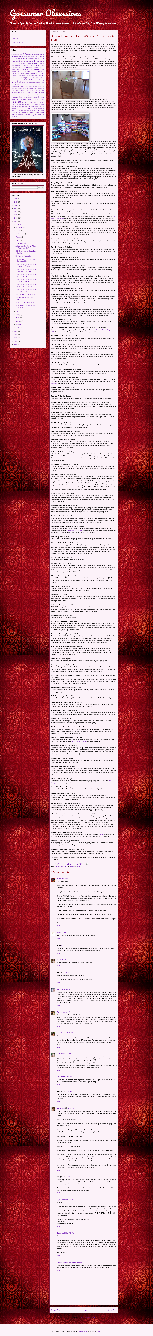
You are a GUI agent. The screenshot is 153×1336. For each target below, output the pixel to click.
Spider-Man (20, 106)
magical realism (16, 90)
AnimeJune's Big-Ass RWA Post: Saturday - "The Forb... (26, 270)
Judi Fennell (61, 1054)
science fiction (16, 104)
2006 (16, 338)
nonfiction (14, 95)
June (17, 311)
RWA (78, 866)
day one (27, 73)
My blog (35, 92)
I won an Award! (20, 243)
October (18, 230)
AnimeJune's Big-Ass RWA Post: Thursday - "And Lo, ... (26, 280)
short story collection (38, 104)
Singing (14, 106)
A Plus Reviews (29, 54)
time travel (24, 110)
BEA (18, 63)
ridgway (30, 99)
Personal (15, 97)
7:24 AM (71, 1200)
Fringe (25, 78)
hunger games (36, 82)
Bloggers (30, 63)
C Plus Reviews (26, 65)
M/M (42, 88)
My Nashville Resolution (23, 256)
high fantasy (39, 80)
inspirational (15, 84)
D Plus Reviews (36, 71)
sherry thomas (26, 104)
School (42, 102)
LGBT (35, 86)
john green (41, 84)
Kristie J (101, 834)
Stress (25, 106)
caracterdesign (82, 1331)
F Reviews (30, 75)
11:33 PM (69, 1177)
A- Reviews (16, 56)
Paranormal (40, 95)
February (19, 324)
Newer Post (55, 1310)
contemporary (35, 69)
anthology (19, 58)
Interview (21, 85)
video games (30, 112)
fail (36, 75)
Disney (32, 73)
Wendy (59, 878)
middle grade (40, 90)
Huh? (27, 82)
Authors (30, 58)
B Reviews (28, 61)
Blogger (99, 1331)
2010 (16, 218)
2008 (16, 331)
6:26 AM (68, 1054)
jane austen (35, 84)
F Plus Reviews (21, 75)
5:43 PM (64, 945)
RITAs (34, 99)
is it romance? (28, 85)
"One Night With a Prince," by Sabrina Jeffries (25, 260)
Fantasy (41, 75)
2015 (16, 202)
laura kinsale (29, 86)
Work (25, 114)
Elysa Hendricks (62, 1200)
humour (31, 82)
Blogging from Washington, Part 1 (26, 294)
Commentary (25, 69)
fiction (19, 78)
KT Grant (60, 960)
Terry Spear (61, 1012)
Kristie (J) (60, 989)
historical (16, 82)
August (18, 237)
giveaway (29, 77)
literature (17, 88)
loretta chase (37, 88)
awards (35, 58)
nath (58, 932)
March (18, 321)
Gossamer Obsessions (45, 13)
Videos (37, 112)
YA (36, 114)
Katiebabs (54, 383)
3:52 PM (65, 878)
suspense (19, 108)
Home (84, 1310)
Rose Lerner (25, 102)
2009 (16, 221)
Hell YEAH (64, 866)
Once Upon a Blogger (24, 95)
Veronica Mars (21, 112)
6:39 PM (68, 972)
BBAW (14, 63)
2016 (16, 199)
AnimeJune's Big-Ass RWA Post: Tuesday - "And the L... (26, 290)
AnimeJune (61, 1108)
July (17, 240)
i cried (42, 82)
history (23, 82)
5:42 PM (63, 932)
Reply (58, 926)
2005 (16, 341)
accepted (23, 56)
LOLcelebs (30, 88)
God (34, 77)
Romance (72, 866)
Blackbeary (23, 63)
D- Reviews (21, 73)
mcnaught (32, 90)
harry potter (19, 80)
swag (23, 108)
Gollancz (38, 77)
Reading (35, 97)
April (18, 318)
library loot (40, 86)
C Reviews (37, 65)
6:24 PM (66, 960)
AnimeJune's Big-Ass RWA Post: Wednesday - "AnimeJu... (26, 285)
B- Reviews (39, 61)
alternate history (39, 56)
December (19, 224)
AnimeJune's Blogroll (18, 42)
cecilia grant (21, 67)
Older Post (112, 1310)
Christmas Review (39, 67)
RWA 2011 (36, 102)
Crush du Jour (25, 71)
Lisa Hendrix (61, 1077)
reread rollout (16, 99)
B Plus (40, 58)
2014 (16, 205)
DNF (35, 73)
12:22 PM (71, 1108)
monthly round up (18, 92)
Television (29, 108)
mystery (41, 92)
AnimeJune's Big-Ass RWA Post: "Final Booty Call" (26, 247)
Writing (31, 114)
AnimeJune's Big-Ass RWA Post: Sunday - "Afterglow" (26, 265)
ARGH (25, 58)
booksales (17, 65)
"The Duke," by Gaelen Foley (24, 302)
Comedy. (18, 69)
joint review (15, 86)
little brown (23, 88)
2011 (15, 215)
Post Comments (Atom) (88, 1317)
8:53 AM (69, 1077)
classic (14, 69)
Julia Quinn (21, 86)
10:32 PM (69, 1033)
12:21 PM (69, 1091)
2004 (16, 344)
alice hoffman (30, 56)
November (19, 227)
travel (38, 110)
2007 (16, 335)
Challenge (29, 67)
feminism (14, 77)
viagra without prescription (66, 1262)
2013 (16, 208)
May (17, 315)
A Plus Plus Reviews (17, 54)
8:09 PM (68, 1012)
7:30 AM (71, 1233)
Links (13, 88)
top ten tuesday (31, 110)
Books (58, 866)
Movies (28, 92)
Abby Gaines (61, 1033)
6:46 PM (67, 989)
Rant (20, 97)
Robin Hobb (40, 99)
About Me (15, 38)
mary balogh (25, 90)
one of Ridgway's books (79, 741)
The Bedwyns (16, 110)
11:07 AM (79, 1262)
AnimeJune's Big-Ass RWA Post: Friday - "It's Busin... (26, 275)
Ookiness (34, 95)
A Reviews (40, 54)
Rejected (41, 97)
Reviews (24, 99)
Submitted (31, 106)
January (18, 327)
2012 (16, 212)
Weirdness (20, 114)
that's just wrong (39, 108)
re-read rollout (28, 97)
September (19, 234)
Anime (13, 58)
